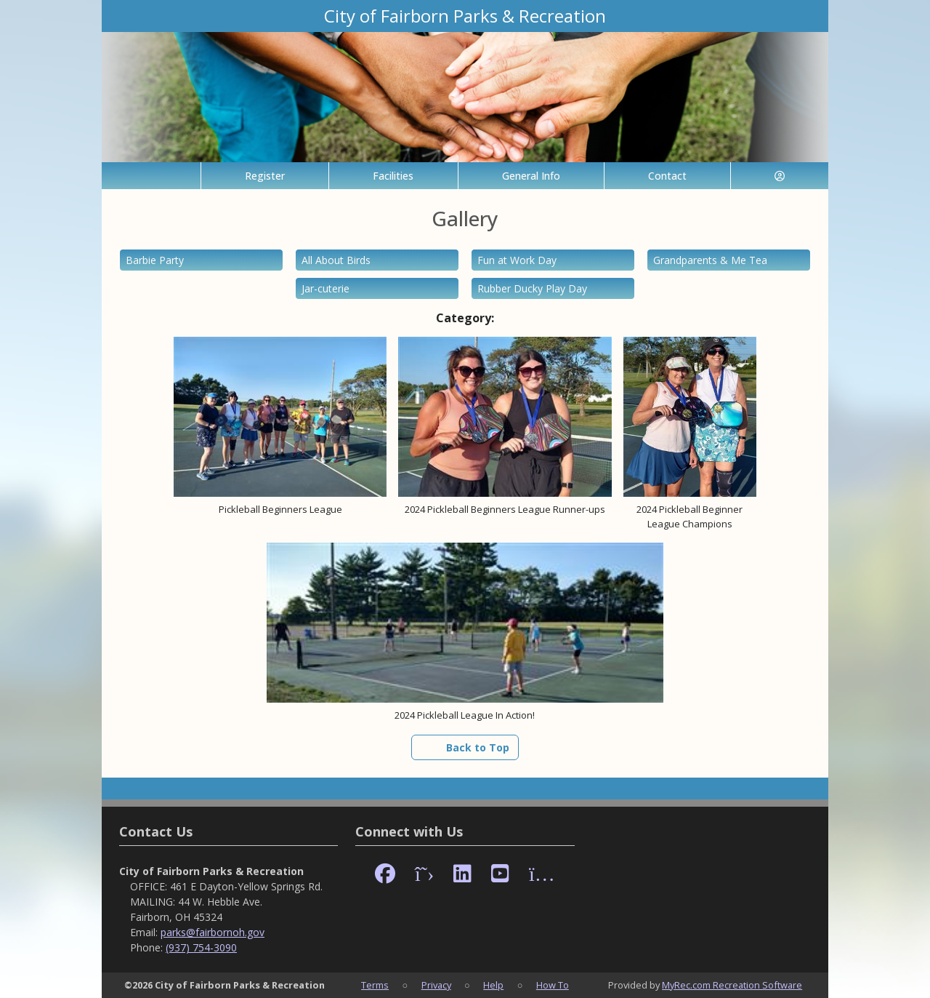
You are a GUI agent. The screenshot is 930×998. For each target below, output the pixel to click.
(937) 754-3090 (201, 947)
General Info (531, 176)
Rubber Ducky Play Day (532, 288)
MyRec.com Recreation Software (732, 984)
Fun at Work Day (517, 260)
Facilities (393, 176)
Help (493, 984)
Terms (375, 984)
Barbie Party (155, 260)
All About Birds (336, 260)
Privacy (436, 984)
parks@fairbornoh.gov (212, 932)
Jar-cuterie (325, 288)
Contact (667, 176)
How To (552, 984)
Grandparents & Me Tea (710, 260)
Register (265, 176)
